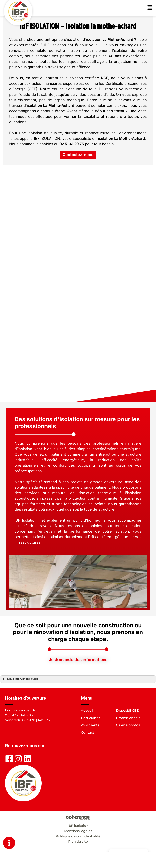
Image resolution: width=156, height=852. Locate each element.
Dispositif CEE (127, 710)
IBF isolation (78, 826)
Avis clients (90, 725)
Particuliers (90, 718)
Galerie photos (128, 725)
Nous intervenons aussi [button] (20, 679)
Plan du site (78, 841)
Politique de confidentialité (78, 836)
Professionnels (128, 718)
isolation (93, 39)
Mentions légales (78, 831)
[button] (78, 155)
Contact (87, 732)
